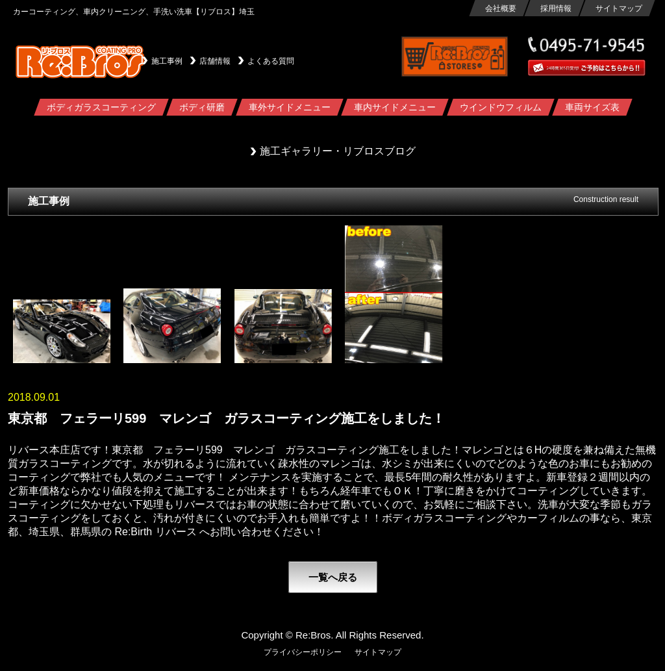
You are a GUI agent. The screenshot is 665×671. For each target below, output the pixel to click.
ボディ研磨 (202, 107)
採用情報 (555, 8)
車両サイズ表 (592, 107)
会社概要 (500, 8)
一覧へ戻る (332, 577)
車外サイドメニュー (289, 107)
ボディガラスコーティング (100, 107)
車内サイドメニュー (395, 107)
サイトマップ (618, 8)
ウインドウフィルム (500, 107)
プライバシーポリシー (303, 652)
